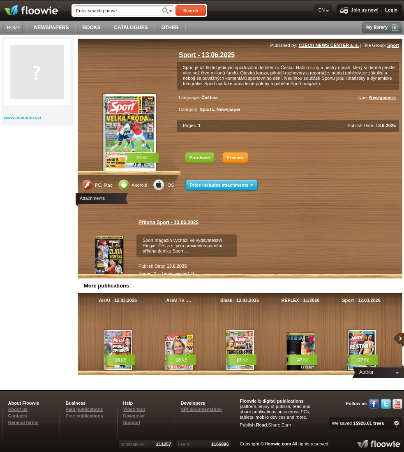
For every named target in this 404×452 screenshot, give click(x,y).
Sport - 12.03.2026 (361, 300)
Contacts (18, 415)
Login (391, 9)
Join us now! (359, 10)
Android (132, 184)
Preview (235, 157)
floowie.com (278, 443)
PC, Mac (97, 184)
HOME (14, 27)
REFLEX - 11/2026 (301, 300)
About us (18, 409)
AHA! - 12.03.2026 (118, 300)
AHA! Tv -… (178, 300)
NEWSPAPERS (51, 27)
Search (191, 10)
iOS (163, 184)
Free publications (84, 415)
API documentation (201, 409)
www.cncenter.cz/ (22, 117)
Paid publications (84, 409)
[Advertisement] (39, 158)
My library (382, 27)
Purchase (199, 157)
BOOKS (91, 27)
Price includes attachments (221, 185)
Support (132, 422)
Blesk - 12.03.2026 (239, 300)
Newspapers (382, 97)
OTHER (170, 27)
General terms (23, 422)
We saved (358, 423)
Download (134, 415)
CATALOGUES (131, 27)
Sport (393, 45)
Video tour (134, 409)
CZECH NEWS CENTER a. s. (329, 45)
